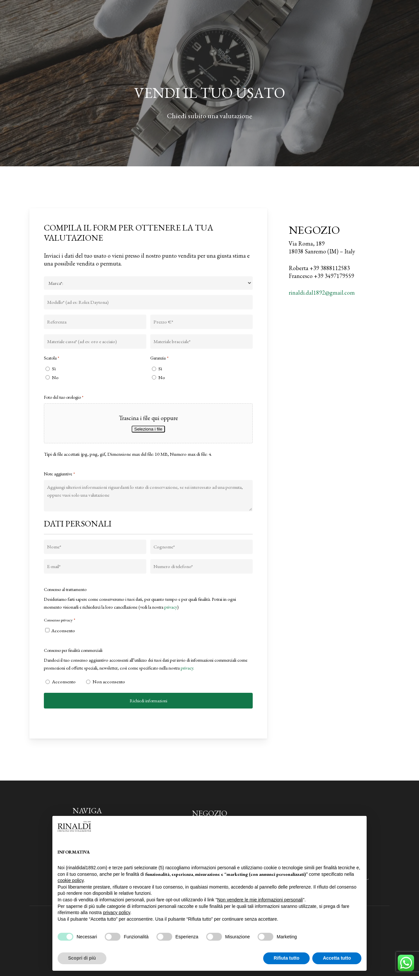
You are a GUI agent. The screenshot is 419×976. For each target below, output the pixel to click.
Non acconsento (108, 681)
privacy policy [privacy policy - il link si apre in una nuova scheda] (116, 912)
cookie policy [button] (70, 880)
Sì (54, 368)
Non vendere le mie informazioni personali (259, 899)
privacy (170, 607)
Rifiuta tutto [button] (287, 958)
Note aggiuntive (59, 474)
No (55, 377)
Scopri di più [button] (82, 958)
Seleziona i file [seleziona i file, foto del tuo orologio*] (148, 429)
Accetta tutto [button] (337, 958)
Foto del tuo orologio (63, 397)
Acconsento (63, 630)
